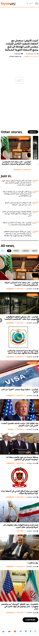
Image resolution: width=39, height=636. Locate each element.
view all (33, 132)
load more (30, 620)
